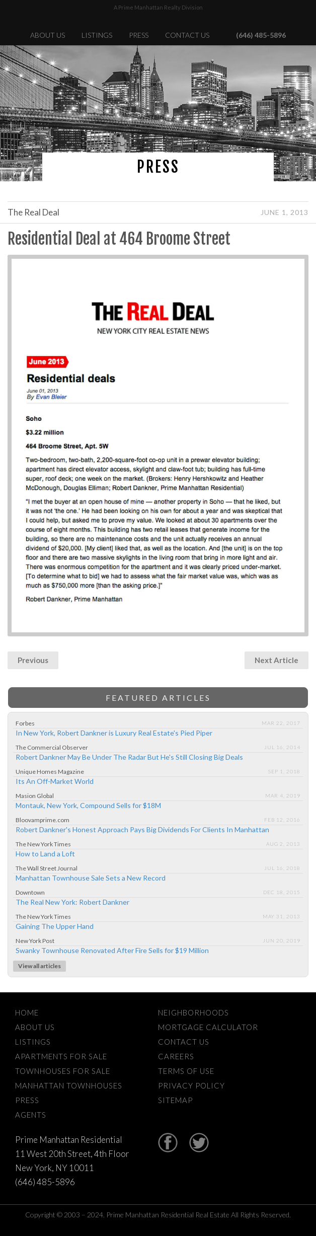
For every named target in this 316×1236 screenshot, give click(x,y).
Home (27, 1012)
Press (138, 35)
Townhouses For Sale (62, 1070)
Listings (97, 35)
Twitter (199, 1142)
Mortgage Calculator (208, 1027)
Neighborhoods (193, 1012)
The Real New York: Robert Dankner (72, 902)
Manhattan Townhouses (68, 1085)
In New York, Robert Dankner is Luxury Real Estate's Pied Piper (114, 733)
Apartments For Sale (61, 1056)
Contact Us (187, 35)
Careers (176, 1056)
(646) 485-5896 (261, 35)
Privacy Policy (191, 1085)
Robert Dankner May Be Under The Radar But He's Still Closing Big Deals (129, 757)
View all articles (39, 966)
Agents (30, 1114)
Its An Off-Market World (55, 781)
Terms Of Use (186, 1070)
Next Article (276, 660)
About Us (47, 35)
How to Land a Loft (45, 853)
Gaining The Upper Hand (55, 926)
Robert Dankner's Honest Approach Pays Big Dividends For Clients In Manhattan (142, 829)
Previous (33, 660)
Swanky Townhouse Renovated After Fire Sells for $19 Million (112, 950)
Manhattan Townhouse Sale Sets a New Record (91, 878)
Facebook (168, 1142)
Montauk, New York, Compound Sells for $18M (88, 805)
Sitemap (175, 1100)
